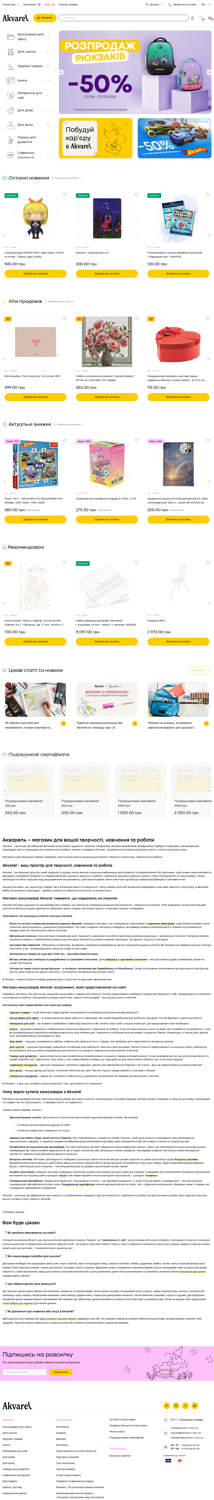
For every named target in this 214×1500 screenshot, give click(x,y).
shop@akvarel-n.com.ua (184, 1399)
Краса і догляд (12, 1458)
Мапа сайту (117, 1402)
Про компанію (65, 1434)
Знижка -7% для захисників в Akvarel (80, 1458)
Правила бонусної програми (128, 1396)
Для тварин (10, 1452)
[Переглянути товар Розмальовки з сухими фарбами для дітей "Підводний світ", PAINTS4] (178, 218)
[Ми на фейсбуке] (167, 1376)
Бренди (61, 1410)
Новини (61, 1404)
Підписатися (61, 1343)
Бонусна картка (120, 1427)
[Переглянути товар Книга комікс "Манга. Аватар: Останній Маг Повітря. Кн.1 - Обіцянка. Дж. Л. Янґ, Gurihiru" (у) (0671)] (36, 586)
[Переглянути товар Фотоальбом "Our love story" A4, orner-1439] (36, 342)
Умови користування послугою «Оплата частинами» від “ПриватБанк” (76, 1478)
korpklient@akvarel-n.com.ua (187, 1409)
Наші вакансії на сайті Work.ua (76, 1422)
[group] (135, 72)
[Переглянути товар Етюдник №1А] (178, 586)
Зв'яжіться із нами (182, 4)
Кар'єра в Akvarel (67, 1428)
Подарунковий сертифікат (127, 1408)
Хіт (8, 319)
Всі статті (200, 670)
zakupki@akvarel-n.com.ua (186, 1404)
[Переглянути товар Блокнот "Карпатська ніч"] (107, 218)
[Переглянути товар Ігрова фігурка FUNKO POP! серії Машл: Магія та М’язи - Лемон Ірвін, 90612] (36, 218)
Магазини (31, 4)
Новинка (11, 196)
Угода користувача (68, 1446)
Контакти (62, 1416)
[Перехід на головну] (17, 18)
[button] (61, 72)
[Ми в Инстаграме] (176, 1376)
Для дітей (9, 1428)
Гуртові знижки (68, 5)
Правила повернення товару (75, 1452)
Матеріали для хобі (15, 1422)
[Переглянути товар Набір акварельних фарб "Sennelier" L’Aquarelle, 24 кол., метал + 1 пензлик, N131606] (107, 586)
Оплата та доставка (123, 1390)
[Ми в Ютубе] (185, 1376)
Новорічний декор (15, 1464)
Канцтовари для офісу (17, 1398)
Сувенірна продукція (16, 1446)
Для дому (9, 1434)
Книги (6, 1416)
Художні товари (13, 1410)
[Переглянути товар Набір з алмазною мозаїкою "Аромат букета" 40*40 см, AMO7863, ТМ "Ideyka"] (107, 342)
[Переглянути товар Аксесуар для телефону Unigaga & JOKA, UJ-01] (107, 464)
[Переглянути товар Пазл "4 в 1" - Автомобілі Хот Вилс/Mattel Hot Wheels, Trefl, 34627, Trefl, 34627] (36, 464)
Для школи (10, 1404)
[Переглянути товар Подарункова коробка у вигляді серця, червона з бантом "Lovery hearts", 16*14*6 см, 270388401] (178, 342)
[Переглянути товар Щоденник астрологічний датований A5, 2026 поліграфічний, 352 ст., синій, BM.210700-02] (178, 464)
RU (203, 5)
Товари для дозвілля (16, 1440)
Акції (49, 4)
